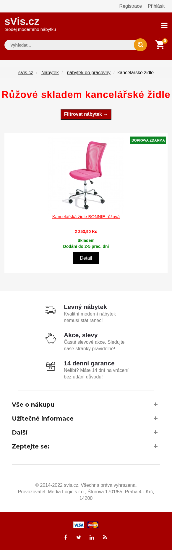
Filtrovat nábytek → (86, 114)
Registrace (130, 6)
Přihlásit (156, 6)
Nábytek (50, 72)
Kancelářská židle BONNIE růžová (86, 216)
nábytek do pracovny (89, 72)
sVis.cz (30, 23)
